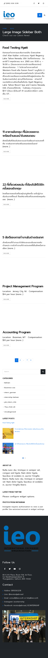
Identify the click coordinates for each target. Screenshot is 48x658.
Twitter (10, 569)
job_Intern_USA (10, 402)
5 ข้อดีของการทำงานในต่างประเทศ (23, 237)
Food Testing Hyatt (15, 47)
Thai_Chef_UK (9, 407)
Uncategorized (10, 412)
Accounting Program (16, 332)
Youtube (15, 569)
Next (31, 360)
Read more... (7, 99)
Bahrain (7, 383)
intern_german (10, 392)
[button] (23, 458)
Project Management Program (23, 286)
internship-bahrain (11, 397)
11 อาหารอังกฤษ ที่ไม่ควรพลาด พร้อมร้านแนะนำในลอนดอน (21, 134)
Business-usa (9, 387)
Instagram (20, 569)
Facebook (5, 569)
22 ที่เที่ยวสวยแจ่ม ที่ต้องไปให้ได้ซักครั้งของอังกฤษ (23, 186)
